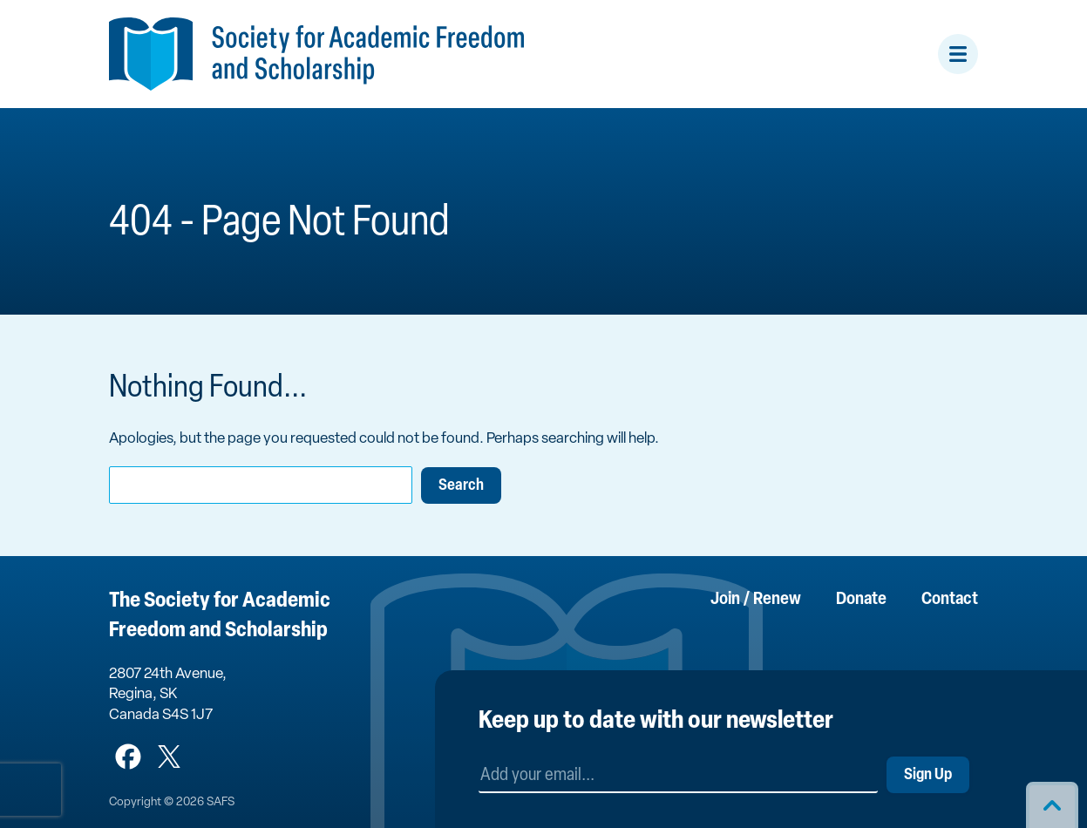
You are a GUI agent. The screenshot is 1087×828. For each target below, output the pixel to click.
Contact (949, 599)
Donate (861, 599)
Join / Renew (755, 599)
